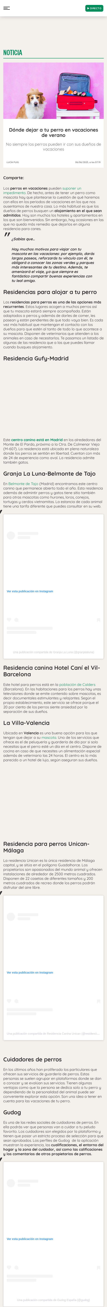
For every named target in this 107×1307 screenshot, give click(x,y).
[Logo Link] (47, 7)
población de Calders (76, 684)
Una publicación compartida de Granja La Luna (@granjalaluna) (53, 652)
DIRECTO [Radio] (94, 8)
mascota (48, 737)
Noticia (12, 52)
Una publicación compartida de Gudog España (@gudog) (53, 1300)
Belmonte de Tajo (23, 483)
